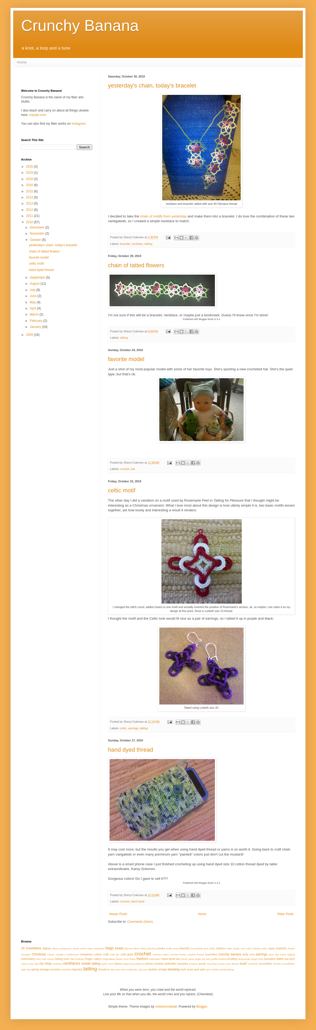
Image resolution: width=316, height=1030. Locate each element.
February (36, 321)
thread (102, 969)
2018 (30, 179)
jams (191, 959)
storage (44, 969)
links (260, 959)
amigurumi (66, 948)
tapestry (77, 969)
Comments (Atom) (140, 922)
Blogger (201, 1006)
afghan (46, 948)
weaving (173, 969)
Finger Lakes (93, 958)
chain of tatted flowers (136, 265)
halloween (155, 959)
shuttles (277, 963)
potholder (170, 963)
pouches (182, 963)
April (33, 308)
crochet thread (195, 954)
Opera (118, 963)
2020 (30, 166)
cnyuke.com (37, 115)
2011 (30, 216)
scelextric (253, 963)
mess (24, 963)
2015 (30, 191)
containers (86, 954)
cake (229, 948)
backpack (99, 948)
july (203, 959)
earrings (133, 728)
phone (149, 963)
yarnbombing (226, 969)
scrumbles (265, 963)
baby (90, 948)
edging (291, 954)
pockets (159, 963)
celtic (123, 728)
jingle (198, 959)
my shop (45, 963)
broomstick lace (200, 948)
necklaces (71, 963)
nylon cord (107, 963)
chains (291, 948)
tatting (148, 243)
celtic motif (121, 490)
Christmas (39, 954)
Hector (184, 959)
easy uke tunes (277, 954)
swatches (66, 969)
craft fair (114, 954)
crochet (124, 468)
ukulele (152, 969)
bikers (136, 948)
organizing (128, 963)
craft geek (126, 954)
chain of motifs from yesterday (163, 216)
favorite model (126, 359)
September (38, 277)
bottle (169, 948)
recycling (212, 963)
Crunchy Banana (80, 25)
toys (118, 969)
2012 (30, 210)
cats (248, 948)
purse (202, 963)
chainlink (281, 948)
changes (26, 954)
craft (105, 954)
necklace (137, 243)
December (37, 227)
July (33, 290)
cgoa (271, 948)
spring (35, 969)
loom (280, 959)
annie (83, 948)
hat (133, 468)
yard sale (199, 969)
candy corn (239, 948)
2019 (30, 172)
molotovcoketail (166, 1006)
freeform (142, 959)
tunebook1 (132, 969)
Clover (51, 954)
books (161, 948)
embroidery (28, 958)
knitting (222, 959)
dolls (252, 954)
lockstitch (270, 958)
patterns (140, 963)
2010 (30, 222)
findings (79, 959)
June (33, 296)
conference (72, 954)
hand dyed (137, 901)
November (37, 233)
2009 (30, 335)
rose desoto (232, 963)
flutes (133, 959)
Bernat (128, 948)
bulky (212, 948)
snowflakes (289, 963)
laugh (254, 959)
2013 (30, 203)
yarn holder (212, 969)
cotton (98, 954)
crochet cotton (161, 954)
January (36, 327)
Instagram (79, 123)
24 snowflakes (31, 948)
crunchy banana (229, 954)
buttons (220, 948)
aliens (55, 948)
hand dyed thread (130, 749)
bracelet (125, 243)
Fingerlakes (108, 959)
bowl (176, 948)
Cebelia (256, 948)
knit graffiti (212, 959)
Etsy (38, 959)
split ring (26, 969)
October (36, 240)
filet (72, 959)
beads (119, 948)
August (35, 283)
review (221, 963)
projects (193, 963)
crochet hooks (178, 954)
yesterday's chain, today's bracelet (152, 85)
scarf (243, 963)
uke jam (143, 969)
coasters (60, 954)
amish (76, 948)
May (33, 302)
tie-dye (111, 969)
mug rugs (33, 963)
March (34, 314)
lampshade (244, 959)
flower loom (122, 959)
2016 (30, 185)
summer (55, 969)
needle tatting (91, 963)
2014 (30, 197)
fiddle (66, 959)
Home (22, 62)
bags (110, 948)
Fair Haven (48, 959)
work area (186, 969)
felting (59, 958)
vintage (162, 969)
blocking (151, 948)
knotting (232, 958)
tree (123, 969)
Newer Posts (118, 914)
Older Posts (285, 914)
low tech (289, 958)
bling (143, 948)
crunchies (211, 954)
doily (245, 954)
